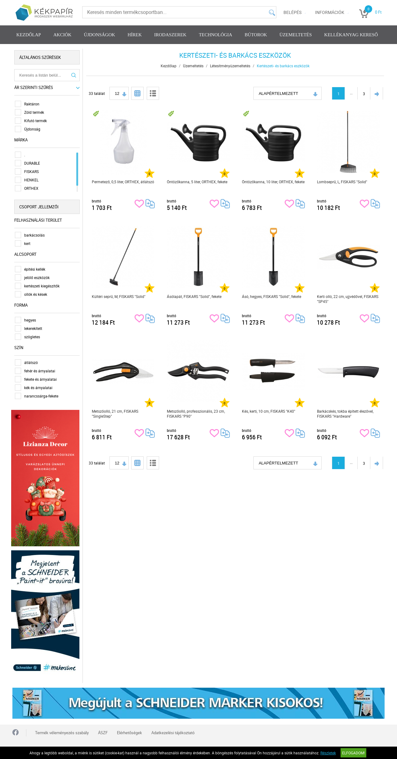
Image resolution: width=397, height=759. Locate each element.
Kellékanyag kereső (351, 34)
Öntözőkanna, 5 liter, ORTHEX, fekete (197, 181)
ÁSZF (103, 730)
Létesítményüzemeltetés (230, 65)
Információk (329, 12)
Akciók (62, 34)
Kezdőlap (28, 34)
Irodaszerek (170, 34)
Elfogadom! (353, 752)
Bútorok (256, 34)
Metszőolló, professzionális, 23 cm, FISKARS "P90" (196, 414)
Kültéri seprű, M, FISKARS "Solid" (119, 296)
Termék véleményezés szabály (62, 730)
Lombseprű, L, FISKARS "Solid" (342, 181)
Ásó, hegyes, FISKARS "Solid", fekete (271, 296)
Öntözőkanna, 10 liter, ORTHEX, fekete (273, 181)
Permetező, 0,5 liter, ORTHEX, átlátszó (123, 181)
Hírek (134, 34)
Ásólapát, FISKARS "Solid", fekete (194, 296)
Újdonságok (99, 34)
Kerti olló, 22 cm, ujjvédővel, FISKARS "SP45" (348, 299)
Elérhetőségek (129, 730)
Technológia (215, 34)
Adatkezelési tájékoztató (172, 730)
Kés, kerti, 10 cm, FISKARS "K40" (269, 411)
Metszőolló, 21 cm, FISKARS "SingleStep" (115, 414)
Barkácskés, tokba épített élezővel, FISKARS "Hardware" (345, 414)
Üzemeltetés (295, 34)
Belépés (292, 12)
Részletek (328, 752)
